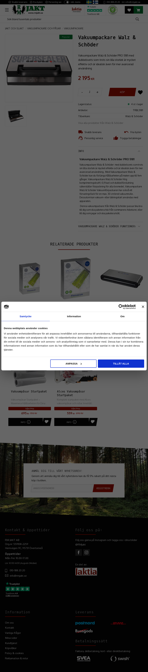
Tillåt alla (121, 363)
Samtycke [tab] (26, 316)
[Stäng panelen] (143, 307)
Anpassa (73, 363)
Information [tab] (74, 316)
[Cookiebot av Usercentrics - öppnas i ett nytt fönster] (121, 306)
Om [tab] (122, 316)
